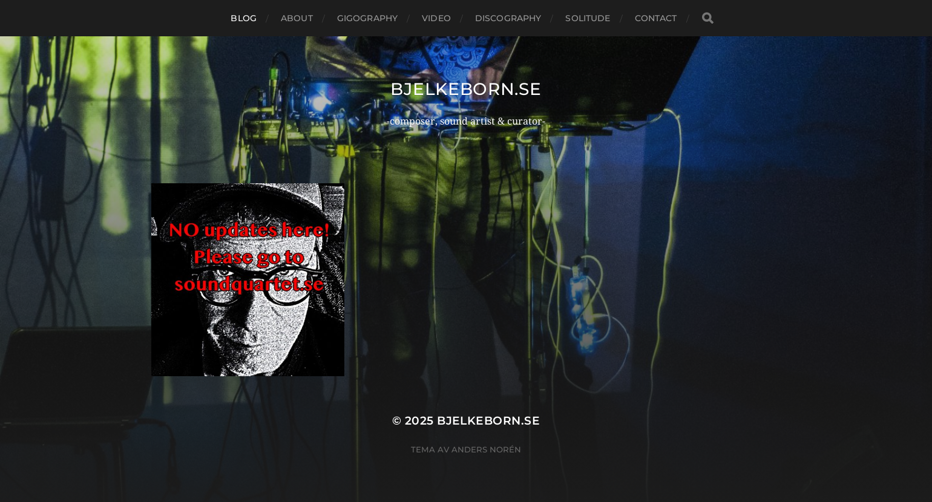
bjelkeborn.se (465, 89)
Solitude (587, 18)
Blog (244, 18)
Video (436, 18)
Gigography (367, 18)
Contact (656, 18)
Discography (508, 18)
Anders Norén (486, 449)
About (297, 18)
